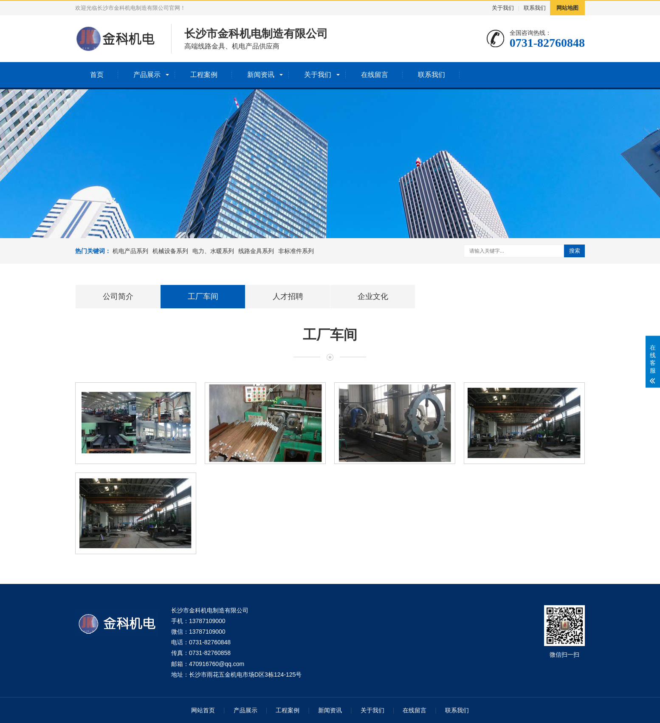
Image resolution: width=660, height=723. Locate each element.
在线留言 (374, 74)
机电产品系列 (130, 251)
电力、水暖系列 (213, 251)
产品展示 (147, 74)
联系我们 (535, 8)
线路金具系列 (256, 251)
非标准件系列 (296, 251)
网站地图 (567, 8)
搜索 (574, 251)
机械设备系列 (170, 251)
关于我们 (503, 8)
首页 (97, 74)
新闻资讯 (260, 74)
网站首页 (203, 710)
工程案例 (203, 74)
